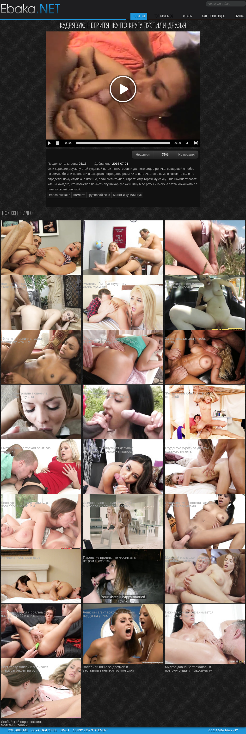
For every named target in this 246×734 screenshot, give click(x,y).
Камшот (79, 195)
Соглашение (18, 730)
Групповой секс (99, 195)
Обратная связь (44, 730)
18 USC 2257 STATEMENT (90, 730)
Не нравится (187, 154)
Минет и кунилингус (127, 195)
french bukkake (59, 195)
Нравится (142, 154)
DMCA (65, 730)
